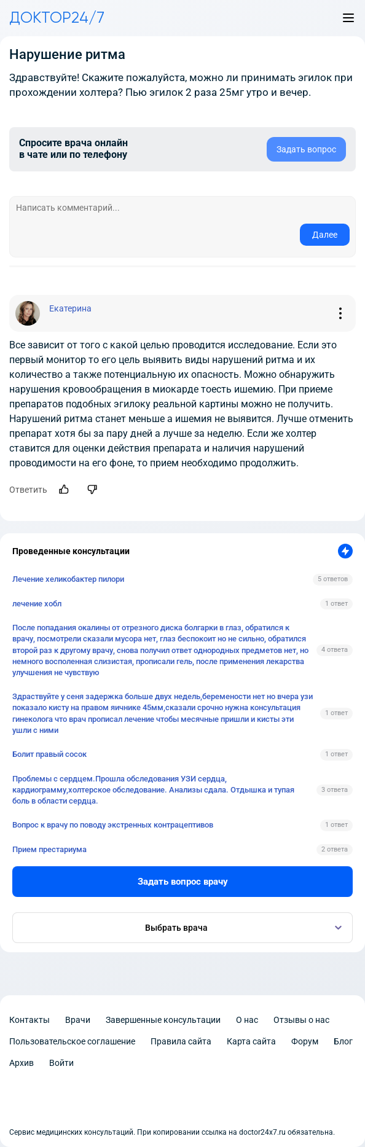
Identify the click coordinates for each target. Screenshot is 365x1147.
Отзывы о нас (301, 1020)
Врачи (77, 1020)
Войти (61, 1063)
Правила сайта (181, 1041)
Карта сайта (251, 1041)
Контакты (29, 1020)
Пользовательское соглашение (72, 1041)
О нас (247, 1020)
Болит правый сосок (49, 754)
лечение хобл (36, 603)
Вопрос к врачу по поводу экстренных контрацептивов (112, 824)
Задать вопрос (306, 149)
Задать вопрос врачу (183, 881)
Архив (21, 1063)
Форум (304, 1041)
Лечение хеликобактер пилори (68, 579)
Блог (343, 1041)
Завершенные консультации (163, 1020)
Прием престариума (49, 849)
